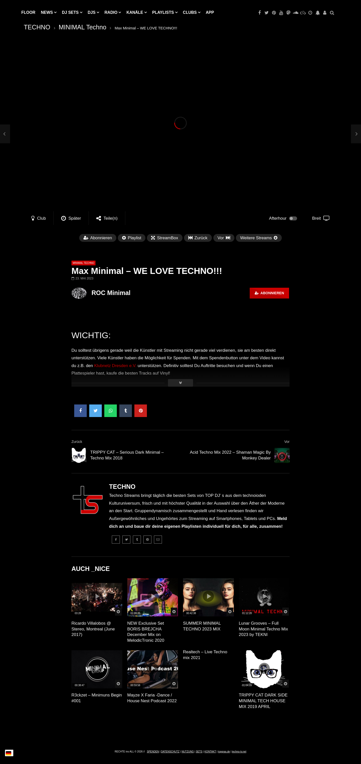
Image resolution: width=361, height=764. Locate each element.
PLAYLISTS (163, 12)
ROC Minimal (111, 292)
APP (210, 12)
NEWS (47, 12)
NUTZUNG (188, 751)
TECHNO (37, 27)
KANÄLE (134, 12)
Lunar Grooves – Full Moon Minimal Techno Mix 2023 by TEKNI (263, 629)
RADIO (111, 12)
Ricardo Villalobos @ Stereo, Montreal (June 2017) (93, 629)
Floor (28, 12)
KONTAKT (210, 751)
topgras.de (224, 751)
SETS (199, 751)
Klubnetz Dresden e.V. (115, 365)
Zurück (76, 442)
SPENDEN (153, 751)
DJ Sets (70, 12)
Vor (287, 442)
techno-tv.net (239, 751)
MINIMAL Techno (82, 27)
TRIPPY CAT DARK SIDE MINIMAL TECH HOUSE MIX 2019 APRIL (263, 701)
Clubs (190, 12)
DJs (92, 12)
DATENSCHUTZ (170, 751)
